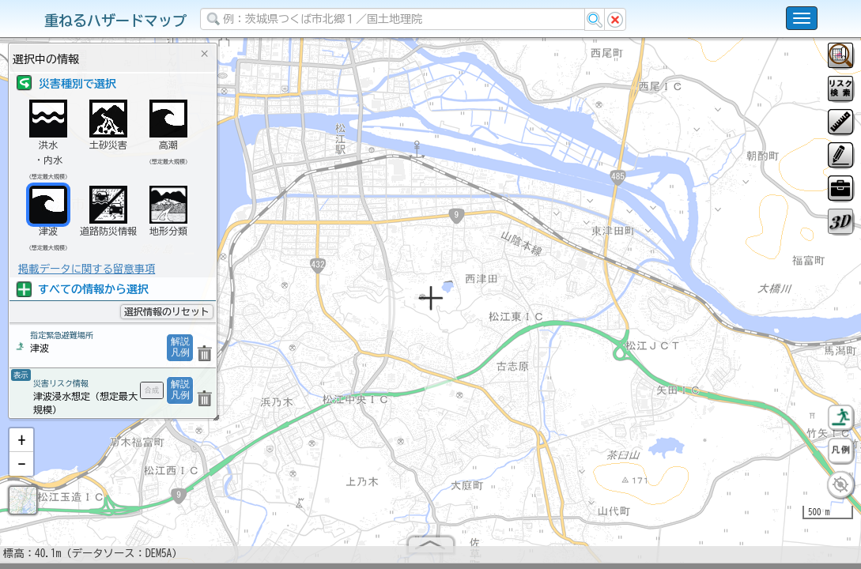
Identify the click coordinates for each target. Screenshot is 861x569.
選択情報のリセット (167, 311)
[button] (21, 446)
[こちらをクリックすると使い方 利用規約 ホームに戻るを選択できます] (802, 18)
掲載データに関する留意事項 (86, 268)
